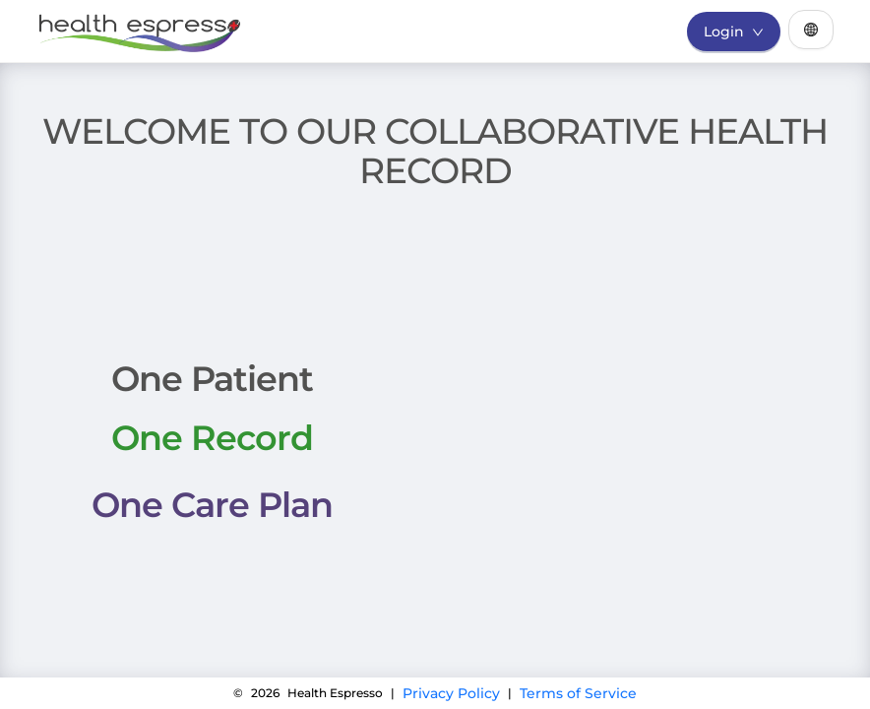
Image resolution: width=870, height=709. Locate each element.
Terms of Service (578, 693)
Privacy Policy (451, 693)
